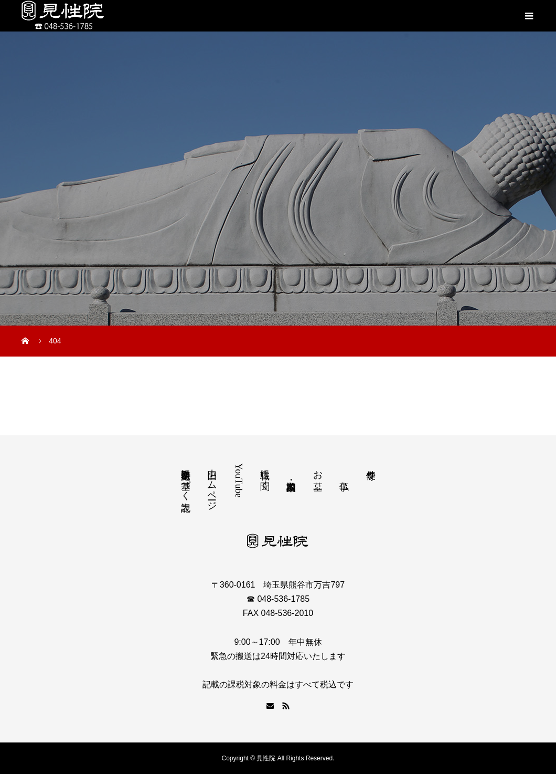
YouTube (238, 480)
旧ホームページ (212, 484)
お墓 (318, 469)
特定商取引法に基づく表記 (185, 479)
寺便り (371, 469)
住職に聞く (265, 474)
